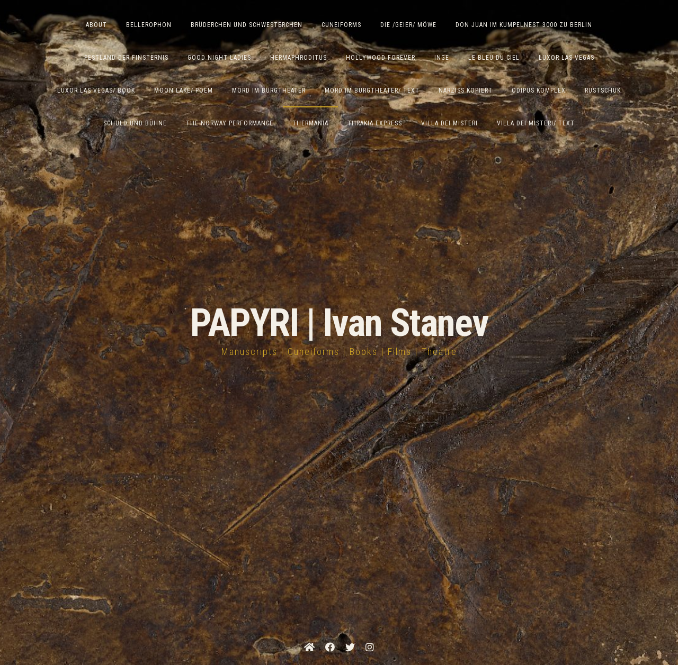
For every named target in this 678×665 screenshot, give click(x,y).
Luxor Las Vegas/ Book (96, 90)
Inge (441, 57)
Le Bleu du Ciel (494, 57)
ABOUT (96, 25)
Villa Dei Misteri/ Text (536, 123)
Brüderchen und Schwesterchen (246, 25)
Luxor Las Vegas (566, 57)
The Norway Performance (229, 123)
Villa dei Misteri (449, 123)
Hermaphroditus (298, 57)
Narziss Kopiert (466, 90)
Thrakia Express (374, 123)
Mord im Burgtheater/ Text (372, 90)
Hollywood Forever (380, 57)
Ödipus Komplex (539, 90)
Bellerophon (149, 25)
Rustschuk (603, 90)
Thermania (310, 123)
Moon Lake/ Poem (183, 90)
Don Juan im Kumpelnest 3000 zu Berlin (524, 25)
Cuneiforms (341, 25)
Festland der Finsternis (126, 57)
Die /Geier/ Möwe (408, 25)
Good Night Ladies (219, 57)
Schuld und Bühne (135, 123)
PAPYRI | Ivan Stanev (339, 322)
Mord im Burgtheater (269, 90)
